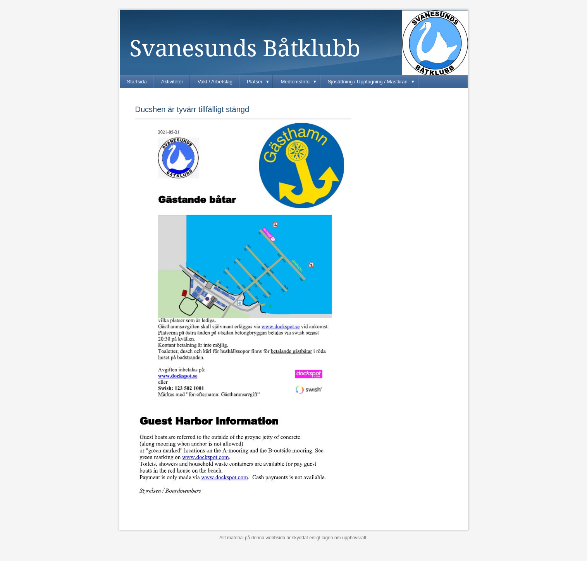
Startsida (137, 82)
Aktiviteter (172, 82)
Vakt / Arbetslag (215, 82)
